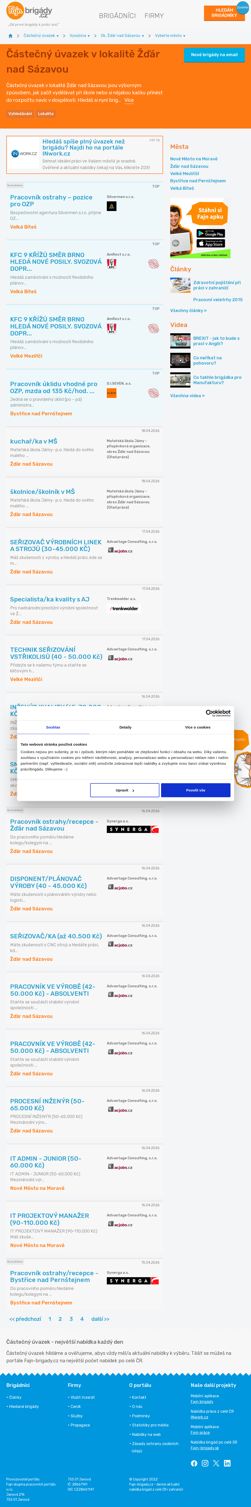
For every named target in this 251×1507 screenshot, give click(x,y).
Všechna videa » (187, 395)
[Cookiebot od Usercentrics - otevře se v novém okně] (209, 713)
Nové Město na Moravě (193, 159)
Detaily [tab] (126, 727)
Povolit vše (195, 790)
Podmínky (141, 1416)
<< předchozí (25, 1319)
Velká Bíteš (182, 188)
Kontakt (139, 1397)
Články (15, 1397)
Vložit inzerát (83, 1397)
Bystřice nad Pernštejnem (198, 181)
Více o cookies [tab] (198, 727)
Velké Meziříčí (184, 173)
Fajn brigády (202, 1401)
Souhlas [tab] (53, 727)
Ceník (76, 1406)
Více (129, 100)
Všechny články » (188, 310)
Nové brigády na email (214, 54)
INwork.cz (199, 1417)
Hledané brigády (24, 1406)
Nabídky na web (146, 1434)
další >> (100, 1319)
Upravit (125, 790)
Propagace (80, 1425)
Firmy (154, 16)
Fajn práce (200, 1432)
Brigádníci (117, 16)
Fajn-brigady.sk (205, 1448)
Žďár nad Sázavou (189, 166)
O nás (137, 1406)
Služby (77, 1416)
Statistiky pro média (150, 1425)
